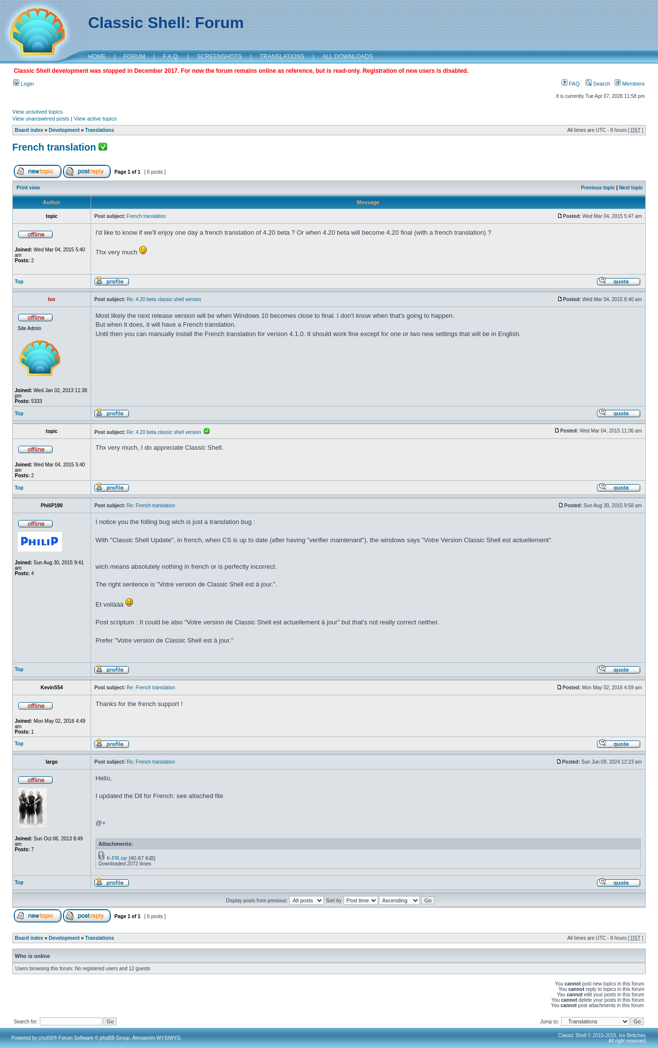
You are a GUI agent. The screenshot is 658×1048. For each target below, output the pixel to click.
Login (23, 84)
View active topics (95, 119)
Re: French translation (150, 505)
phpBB (46, 1038)
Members (630, 84)
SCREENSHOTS (219, 56)
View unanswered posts (40, 119)
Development (64, 130)
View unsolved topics (37, 112)
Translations (99, 130)
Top (19, 281)
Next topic (631, 187)
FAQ (571, 84)
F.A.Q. (171, 56)
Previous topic (598, 187)
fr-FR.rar (117, 858)
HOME (97, 56)
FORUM (134, 56)
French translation (54, 147)
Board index (29, 130)
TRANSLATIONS (282, 56)
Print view (28, 187)
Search (598, 84)
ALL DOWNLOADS (347, 56)
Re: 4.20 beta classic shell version (163, 299)
